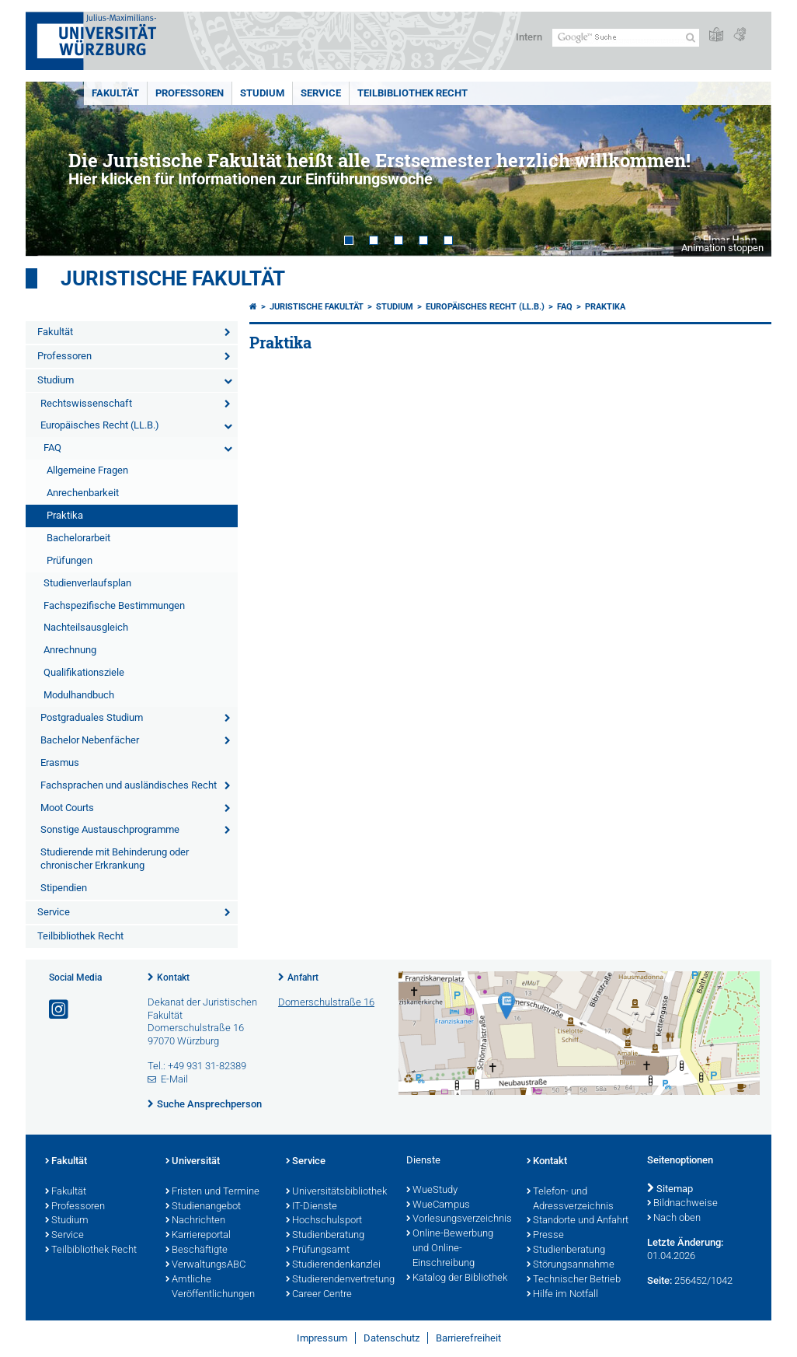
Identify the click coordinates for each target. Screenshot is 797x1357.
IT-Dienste (311, 1207)
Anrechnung (70, 650)
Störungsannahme (570, 1265)
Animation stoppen (722, 248)
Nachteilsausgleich (86, 627)
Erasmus (59, 762)
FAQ (52, 447)
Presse (545, 1236)
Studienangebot (203, 1207)
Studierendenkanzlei (333, 1265)
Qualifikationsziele (84, 672)
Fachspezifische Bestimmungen (114, 605)
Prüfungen (69, 560)
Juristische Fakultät (173, 278)
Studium (262, 93)
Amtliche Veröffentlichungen (210, 1287)
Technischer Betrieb (574, 1280)
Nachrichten (195, 1221)
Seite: (659, 1280)
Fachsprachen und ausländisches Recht (128, 785)
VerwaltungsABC (205, 1265)
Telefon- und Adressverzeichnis (570, 1199)
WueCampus (438, 1205)
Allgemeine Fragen (87, 470)
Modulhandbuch (79, 695)
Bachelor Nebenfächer (89, 740)
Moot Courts (67, 807)
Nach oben (674, 1219)
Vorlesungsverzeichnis (458, 1219)
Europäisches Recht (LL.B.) (99, 425)
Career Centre (319, 1295)
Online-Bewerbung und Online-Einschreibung (449, 1249)
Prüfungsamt (318, 1250)
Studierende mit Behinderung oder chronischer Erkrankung (114, 858)
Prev (52, 169)
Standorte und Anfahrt (577, 1221)
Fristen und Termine (212, 1192)
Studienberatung (325, 1236)
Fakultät (115, 93)
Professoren (189, 93)
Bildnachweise (682, 1204)
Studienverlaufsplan (87, 583)
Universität (192, 1162)
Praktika (65, 515)
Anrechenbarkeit (83, 492)
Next (744, 169)
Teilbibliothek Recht (412, 93)
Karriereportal (198, 1236)
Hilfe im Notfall (562, 1295)
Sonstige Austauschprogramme (109, 829)
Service (321, 93)
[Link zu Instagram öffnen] (60, 1009)
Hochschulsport (324, 1221)
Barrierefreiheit (468, 1338)
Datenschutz (391, 1338)
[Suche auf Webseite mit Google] (625, 38)
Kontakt (173, 977)
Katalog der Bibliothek (456, 1278)
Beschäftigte (196, 1250)
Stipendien (63, 888)
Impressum (322, 1338)
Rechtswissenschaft (86, 403)
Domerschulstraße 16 (326, 1002)
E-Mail (174, 1079)
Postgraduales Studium (91, 717)
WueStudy (432, 1191)
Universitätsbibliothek (336, 1192)
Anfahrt (302, 977)
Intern (529, 37)
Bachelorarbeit (78, 538)
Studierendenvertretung (338, 1280)
